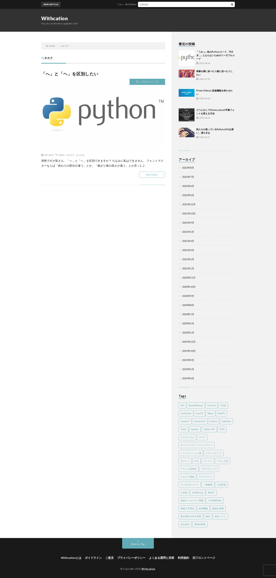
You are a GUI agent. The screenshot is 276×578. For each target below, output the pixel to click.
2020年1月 (188, 332)
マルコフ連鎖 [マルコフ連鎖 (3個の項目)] (187, 476)
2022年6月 (188, 185)
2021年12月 (189, 204)
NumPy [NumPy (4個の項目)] (221, 413)
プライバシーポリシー (131, 557)
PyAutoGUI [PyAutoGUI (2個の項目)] (200, 421)
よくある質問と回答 (161, 557)
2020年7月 (188, 314)
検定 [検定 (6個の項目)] (208, 516)
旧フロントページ (204, 557)
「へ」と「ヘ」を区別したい (70, 73)
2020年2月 (188, 323)
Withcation (54, 18)
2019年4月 (188, 378)
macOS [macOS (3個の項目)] (199, 413)
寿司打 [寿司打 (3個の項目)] (211, 492)
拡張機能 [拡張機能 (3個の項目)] (203, 508)
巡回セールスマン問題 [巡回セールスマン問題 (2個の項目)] (192, 500)
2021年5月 (188, 231)
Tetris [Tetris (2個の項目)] (184, 429)
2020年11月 (189, 277)
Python (61, 155)
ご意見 (109, 557)
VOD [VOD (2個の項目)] (222, 429)
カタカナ (70, 155)
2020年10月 (189, 286)
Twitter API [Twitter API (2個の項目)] (209, 429)
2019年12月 (189, 341)
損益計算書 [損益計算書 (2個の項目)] (218, 508)
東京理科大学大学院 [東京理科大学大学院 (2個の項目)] (191, 516)
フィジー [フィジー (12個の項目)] (207, 460)
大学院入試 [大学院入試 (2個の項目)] (197, 492)
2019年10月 (189, 350)
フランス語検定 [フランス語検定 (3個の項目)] (189, 468)
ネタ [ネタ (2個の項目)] (196, 460)
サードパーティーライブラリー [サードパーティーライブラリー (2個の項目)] (197, 445)
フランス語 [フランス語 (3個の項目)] (222, 460)
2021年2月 (188, 259)
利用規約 (183, 557)
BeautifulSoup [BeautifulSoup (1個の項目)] (196, 405)
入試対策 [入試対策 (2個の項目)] (221, 484)
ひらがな (80, 155)
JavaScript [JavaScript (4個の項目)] (186, 413)
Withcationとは (71, 557)
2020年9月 (188, 295)
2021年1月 (188, 268)
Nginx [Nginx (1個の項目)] (210, 413)
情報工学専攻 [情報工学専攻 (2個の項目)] (187, 508)
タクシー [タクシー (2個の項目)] (185, 460)
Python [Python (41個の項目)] (213, 421)
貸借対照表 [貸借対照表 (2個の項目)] (200, 524)
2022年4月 (188, 195)
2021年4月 (188, 240)
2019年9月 (188, 359)
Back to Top (138, 544)
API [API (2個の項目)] (182, 405)
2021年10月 (189, 213)
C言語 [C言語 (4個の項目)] (223, 405)
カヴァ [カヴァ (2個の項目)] (202, 437)
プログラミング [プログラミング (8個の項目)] (209, 468)
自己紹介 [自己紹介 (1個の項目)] (185, 524)
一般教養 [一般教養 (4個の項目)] (207, 484)
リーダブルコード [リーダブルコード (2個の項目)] (190, 484)
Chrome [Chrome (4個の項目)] (211, 405)
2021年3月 (188, 250)
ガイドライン (93, 557)
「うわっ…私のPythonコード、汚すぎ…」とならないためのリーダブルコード (156, 4)
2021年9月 (188, 222)
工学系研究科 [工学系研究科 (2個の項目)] (215, 500)
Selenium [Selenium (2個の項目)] (226, 421)
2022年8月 (188, 167)
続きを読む (152, 174)
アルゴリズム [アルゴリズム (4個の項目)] (187, 437)
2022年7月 (188, 176)
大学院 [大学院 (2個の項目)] (184, 492)
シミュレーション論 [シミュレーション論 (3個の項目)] (191, 453)
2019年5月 (188, 369)
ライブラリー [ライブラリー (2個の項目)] (205, 476)
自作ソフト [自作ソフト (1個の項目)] (220, 516)
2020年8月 (188, 305)
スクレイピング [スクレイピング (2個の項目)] (214, 453)
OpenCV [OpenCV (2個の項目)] (185, 421)
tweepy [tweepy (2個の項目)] (195, 429)
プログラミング (149, 81)
